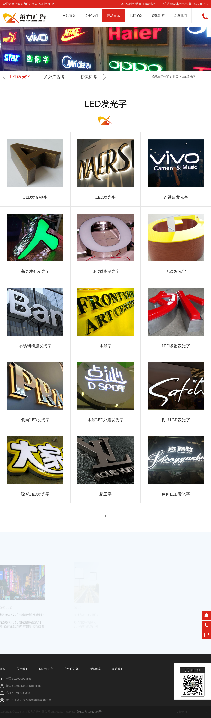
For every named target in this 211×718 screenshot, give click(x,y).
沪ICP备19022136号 (89, 711)
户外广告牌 (54, 76)
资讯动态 (158, 15)
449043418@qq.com (27, 685)
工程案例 (136, 15)
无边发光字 (176, 271)
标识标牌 (88, 76)
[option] (20, 77)
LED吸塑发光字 (176, 345)
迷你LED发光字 (176, 494)
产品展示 (113, 15)
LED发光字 (20, 76)
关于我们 (91, 15)
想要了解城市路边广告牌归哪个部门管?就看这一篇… (12, 615)
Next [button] (103, 77)
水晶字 (105, 345)
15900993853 (23, 678)
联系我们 (180, 15)
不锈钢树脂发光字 (35, 345)
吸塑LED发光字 (35, 494)
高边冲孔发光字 (35, 271)
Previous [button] (6, 77)
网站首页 (69, 15)
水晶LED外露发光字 (105, 420)
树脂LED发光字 (176, 420)
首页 (175, 76)
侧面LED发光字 (35, 420)
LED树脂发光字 (105, 271)
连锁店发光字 (176, 197)
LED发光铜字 (35, 197)
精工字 (105, 494)
